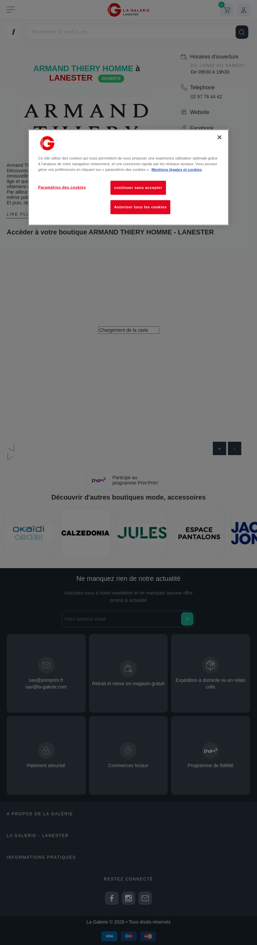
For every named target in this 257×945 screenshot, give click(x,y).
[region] (128, 177)
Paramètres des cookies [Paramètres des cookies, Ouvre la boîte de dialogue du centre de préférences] (62, 187)
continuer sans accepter (138, 188)
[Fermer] (219, 137)
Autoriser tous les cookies (140, 207)
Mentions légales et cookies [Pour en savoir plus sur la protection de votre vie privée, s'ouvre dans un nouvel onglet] (177, 170)
